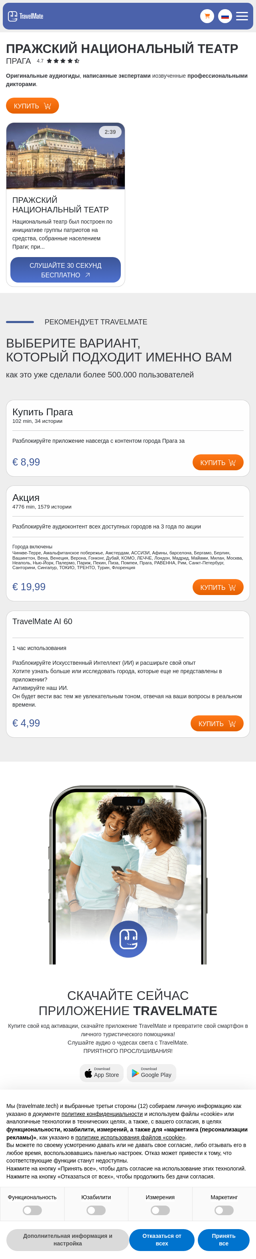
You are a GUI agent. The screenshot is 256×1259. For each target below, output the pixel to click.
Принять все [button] (224, 1240)
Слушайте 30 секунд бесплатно (65, 270)
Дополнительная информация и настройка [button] (67, 1240)
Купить (32, 106)
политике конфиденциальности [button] (102, 1114)
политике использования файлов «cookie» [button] (130, 1137)
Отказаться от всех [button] (161, 1240)
